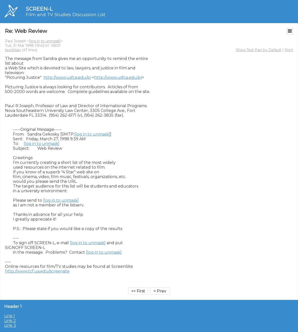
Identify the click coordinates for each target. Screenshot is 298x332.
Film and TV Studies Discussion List (65, 14)
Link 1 (9, 316)
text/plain (13, 50)
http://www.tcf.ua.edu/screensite (37, 271)
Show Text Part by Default (258, 50)
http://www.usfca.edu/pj (67, 77)
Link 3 (10, 325)
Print (289, 50)
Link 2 (10, 320)
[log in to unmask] (45, 41)
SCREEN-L (39, 9)
